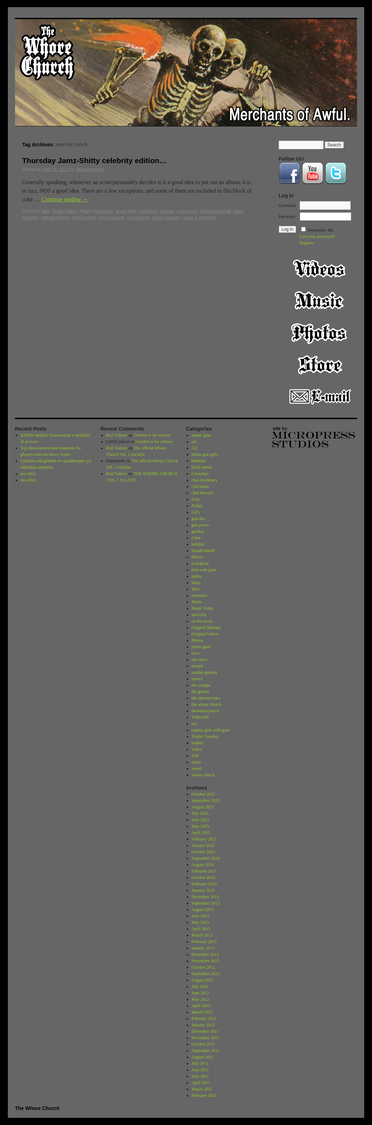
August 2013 (203, 909)
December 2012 (205, 954)
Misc (45, 211)
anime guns (201, 435)
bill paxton (103, 211)
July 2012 (200, 986)
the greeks (200, 691)
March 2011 (202, 1089)
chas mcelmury (205, 480)
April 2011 (201, 1082)
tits (194, 723)
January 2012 (203, 1024)
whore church (203, 774)
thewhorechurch (205, 710)
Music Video (64, 211)
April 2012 (201, 1005)
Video (320, 268)
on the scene (202, 621)
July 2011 (200, 1063)
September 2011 (205, 1050)
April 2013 (201, 928)
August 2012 (203, 980)
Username (287, 205)
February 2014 (204, 883)
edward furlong (55, 217)
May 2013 (200, 922)
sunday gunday (204, 672)
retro (196, 653)
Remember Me (321, 230)
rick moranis (138, 217)
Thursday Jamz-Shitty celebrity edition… (94, 160)
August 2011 (202, 1056)
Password (287, 216)
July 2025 (200, 813)
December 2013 (205, 896)
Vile (195, 755)
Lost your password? (317, 236)
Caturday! (200, 473)
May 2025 (200, 826)
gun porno (200, 524)
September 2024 (205, 858)
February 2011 (204, 1095)
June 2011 (200, 1069)
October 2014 (203, 877)
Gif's (196, 512)
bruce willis (126, 211)
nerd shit (199, 614)
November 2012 (205, 960)
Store (320, 365)
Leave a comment (199, 217)
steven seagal (165, 217)
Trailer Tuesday (205, 736)
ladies (197, 576)
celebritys (148, 211)
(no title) (28, 473)
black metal (202, 467)
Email (320, 397)
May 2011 (200, 1076)
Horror (197, 556)
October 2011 (203, 1044)
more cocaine (111, 217)
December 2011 (205, 1031)
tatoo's (197, 678)
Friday (197, 505)
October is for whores (152, 435)
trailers (197, 742)
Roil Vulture (116, 435)
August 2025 (203, 806)
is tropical (200, 563)
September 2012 (205, 973)
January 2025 (203, 845)
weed (196, 762)
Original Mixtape (206, 627)
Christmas (200, 486)
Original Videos (205, 633)
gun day (198, 518)
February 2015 (204, 871)
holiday (198, 544)
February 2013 (204, 941)
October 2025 (203, 794)
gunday (198, 531)
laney (196, 582)
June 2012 (200, 992)
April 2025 (201, 832)
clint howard (202, 492)
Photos (320, 333)
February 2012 (204, 1018)
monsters (199, 595)
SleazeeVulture (90, 169)
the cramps (201, 685)
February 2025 (204, 839)
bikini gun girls (205, 454)
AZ (194, 448)
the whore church (206, 704)
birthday (199, 460)
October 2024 (203, 851)
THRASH (200, 717)
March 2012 (202, 1012)
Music (320, 301)
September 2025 (205, 800)
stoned (197, 665)
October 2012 (203, 967)
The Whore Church (37, 1108)
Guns (196, 537)
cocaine (167, 211)
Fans (196, 499)
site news (199, 659)
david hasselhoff (215, 211)
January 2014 (203, 890)
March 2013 (202, 935)
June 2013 (200, 915)
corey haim (187, 211)
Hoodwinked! (203, 550)
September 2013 (205, 903)
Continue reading (64, 199)
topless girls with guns (211, 730)
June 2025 (200, 819)
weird (196, 768)
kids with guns (204, 569)
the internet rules (206, 698)
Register (307, 242)
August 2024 (203, 864)
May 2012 (200, 999)
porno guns (201, 646)
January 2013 (203, 948)
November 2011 (205, 1037)
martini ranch (84, 217)
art (194, 441)
